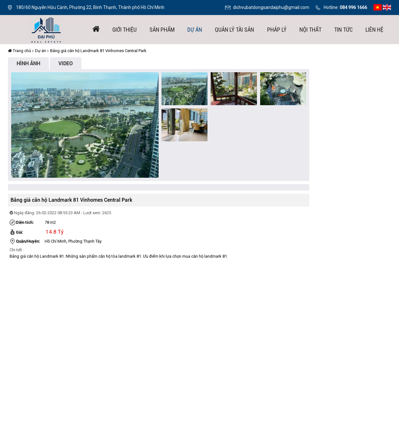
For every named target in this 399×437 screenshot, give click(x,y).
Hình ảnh (28, 63)
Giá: (19, 232)
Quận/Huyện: (28, 241)
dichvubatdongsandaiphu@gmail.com (271, 7)
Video (65, 63)
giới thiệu (124, 29)
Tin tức (343, 29)
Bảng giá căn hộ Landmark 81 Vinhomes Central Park (98, 50)
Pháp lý (277, 29)
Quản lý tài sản (234, 29)
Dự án (194, 29)
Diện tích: (25, 222)
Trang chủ (19, 50)
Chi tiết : (17, 249)
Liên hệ (374, 29)
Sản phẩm (162, 29)
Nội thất (310, 29)
